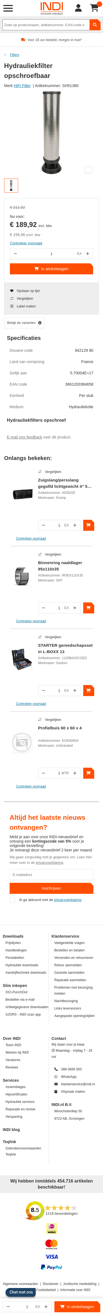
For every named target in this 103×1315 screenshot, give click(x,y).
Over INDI (12, 1038)
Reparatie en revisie (20, 1109)
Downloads (13, 936)
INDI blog (11, 1129)
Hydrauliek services (20, 1102)
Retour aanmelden (68, 965)
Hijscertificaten (16, 1094)
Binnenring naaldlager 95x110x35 (60, 565)
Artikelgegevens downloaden (26, 1007)
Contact (59, 1038)
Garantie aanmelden (69, 973)
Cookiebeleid (46, 1290)
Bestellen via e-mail (20, 1000)
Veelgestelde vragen (69, 943)
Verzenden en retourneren (73, 958)
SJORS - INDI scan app (23, 1014)
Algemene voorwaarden (20, 1284)
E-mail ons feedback (24, 437)
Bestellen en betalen (69, 950)
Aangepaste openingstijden (74, 1016)
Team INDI (13, 1045)
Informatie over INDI (75, 1290)
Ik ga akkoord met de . (46, 900)
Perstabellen (14, 958)
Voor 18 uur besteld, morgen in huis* (54, 40)
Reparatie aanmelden (70, 980)
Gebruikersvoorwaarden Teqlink (23, 1151)
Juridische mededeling (80, 1284)
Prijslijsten (13, 943)
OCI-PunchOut (16, 992)
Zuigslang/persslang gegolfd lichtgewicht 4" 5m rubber (64, 484)
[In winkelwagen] (88, 525)
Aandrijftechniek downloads (25, 973)
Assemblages (15, 1087)
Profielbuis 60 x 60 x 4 (60, 728)
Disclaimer (51, 1284)
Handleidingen (16, 950)
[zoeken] (95, 24)
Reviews (11, 1067)
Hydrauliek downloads (21, 965)
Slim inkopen (15, 985)
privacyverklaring (49, 863)
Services (11, 1080)
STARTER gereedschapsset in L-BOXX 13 (65, 648)
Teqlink (9, 1142)
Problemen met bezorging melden (73, 990)
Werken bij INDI (17, 1052)
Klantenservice (65, 936)
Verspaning (13, 1117)
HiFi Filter (22, 85)
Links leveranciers (67, 1008)
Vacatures (12, 1060)
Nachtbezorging (66, 1001)
